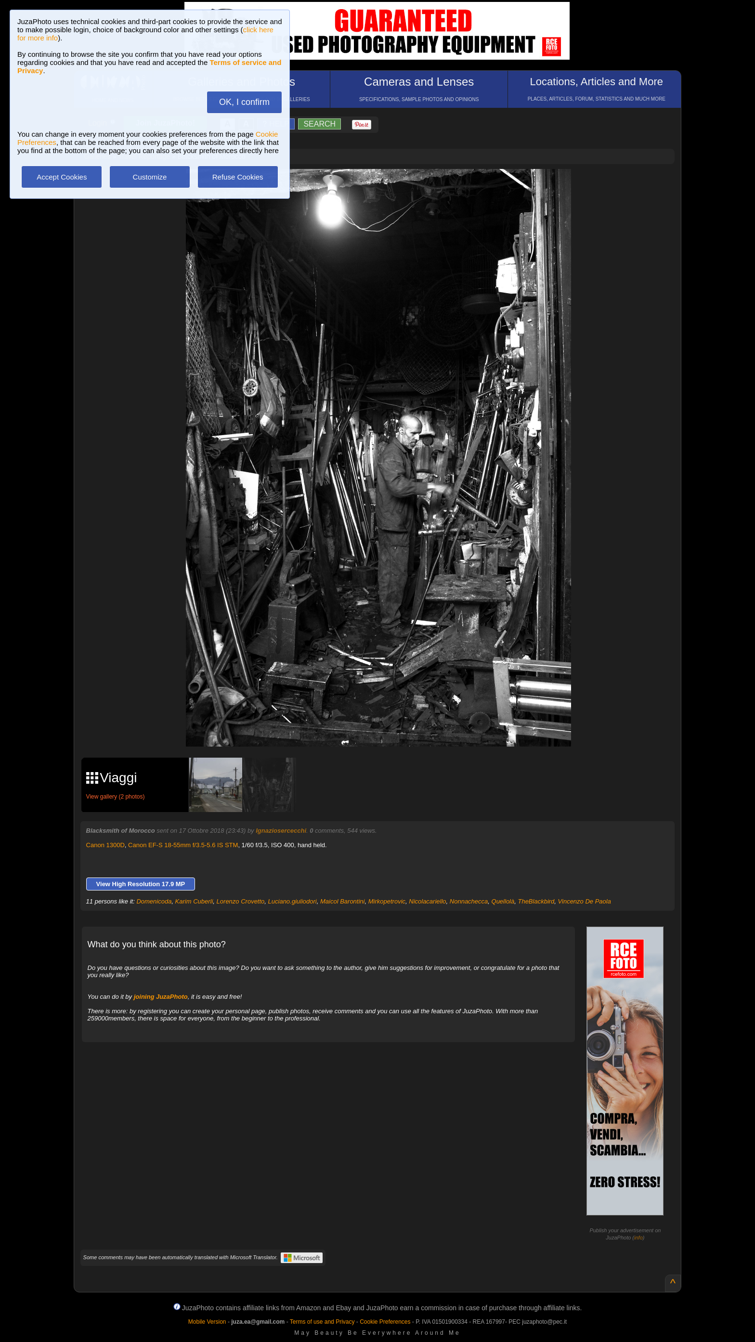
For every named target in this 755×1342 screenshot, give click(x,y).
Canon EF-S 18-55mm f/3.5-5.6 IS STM (183, 845)
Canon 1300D (105, 845)
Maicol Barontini (342, 901)
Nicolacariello (427, 901)
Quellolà (503, 901)
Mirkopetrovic (386, 901)
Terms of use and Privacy (322, 1321)
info (638, 1237)
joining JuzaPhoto (161, 996)
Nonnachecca (469, 901)
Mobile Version (207, 1321)
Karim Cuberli (194, 901)
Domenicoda (153, 901)
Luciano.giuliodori (292, 901)
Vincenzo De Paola (584, 901)
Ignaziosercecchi (281, 830)
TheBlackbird (536, 901)
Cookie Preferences (385, 1321)
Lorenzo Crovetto (241, 901)
